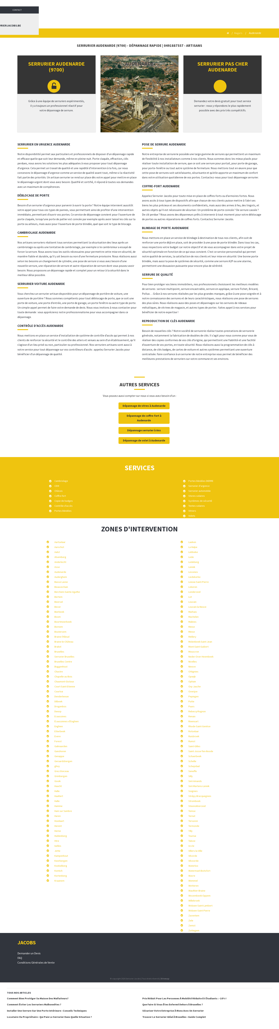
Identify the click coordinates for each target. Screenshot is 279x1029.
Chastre (58, 671)
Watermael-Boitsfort (199, 870)
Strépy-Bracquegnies (199, 796)
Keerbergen (60, 860)
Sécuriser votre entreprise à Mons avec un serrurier (173, 1010)
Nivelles (192, 661)
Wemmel (193, 880)
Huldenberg (60, 835)
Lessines (193, 572)
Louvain (192, 601)
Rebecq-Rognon (197, 711)
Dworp (57, 711)
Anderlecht (60, 562)
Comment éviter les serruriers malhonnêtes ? (34, 1004)
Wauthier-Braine (196, 890)
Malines (192, 621)
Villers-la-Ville (195, 850)
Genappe (59, 756)
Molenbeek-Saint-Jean (200, 641)
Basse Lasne (61, 582)
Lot (190, 596)
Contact (257, 3)
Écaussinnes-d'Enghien (66, 721)
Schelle (192, 761)
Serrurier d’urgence (199, 485)
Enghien (58, 726)
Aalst (57, 552)
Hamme (58, 806)
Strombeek (194, 801)
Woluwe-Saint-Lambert (200, 905)
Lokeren (192, 586)
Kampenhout (61, 855)
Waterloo (193, 865)
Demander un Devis (29, 953)
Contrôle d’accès (63, 505)
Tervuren (193, 821)
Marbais (192, 611)
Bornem (58, 626)
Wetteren (193, 885)
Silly (190, 776)
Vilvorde (192, 855)
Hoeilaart (59, 821)
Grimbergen (60, 776)
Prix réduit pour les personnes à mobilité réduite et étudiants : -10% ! (184, 998)
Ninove (192, 666)
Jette (57, 850)
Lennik (191, 567)
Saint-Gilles (194, 746)
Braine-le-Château (63, 641)
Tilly (190, 830)
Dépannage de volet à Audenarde (144, 440)
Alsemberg (60, 557)
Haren (57, 816)
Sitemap (165, 978)
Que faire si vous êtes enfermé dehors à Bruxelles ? (172, 1004)
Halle (57, 791)
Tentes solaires (196, 505)
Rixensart (193, 721)
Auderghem (60, 577)
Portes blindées (63, 510)
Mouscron (193, 651)
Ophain (192, 681)
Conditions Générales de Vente (36, 962)
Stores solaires (196, 495)
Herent (58, 826)
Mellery (192, 636)
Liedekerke (194, 577)
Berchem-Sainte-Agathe (67, 591)
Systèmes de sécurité (200, 500)
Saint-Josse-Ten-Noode (200, 751)
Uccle (191, 845)
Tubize (191, 840)
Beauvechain (61, 586)
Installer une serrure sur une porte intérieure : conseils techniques (47, 1010)
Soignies (193, 791)
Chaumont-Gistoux (64, 681)
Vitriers (192, 510)
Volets (191, 515)
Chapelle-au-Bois (63, 676)
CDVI (56, 485)
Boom (57, 616)
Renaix (191, 716)
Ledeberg (193, 562)
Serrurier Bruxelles (64, 656)
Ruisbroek (193, 736)
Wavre (191, 875)
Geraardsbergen (63, 761)
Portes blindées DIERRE (200, 480)
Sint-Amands (195, 781)
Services (174, 18)
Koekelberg (60, 865)
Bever (57, 606)
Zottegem (193, 930)
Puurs (191, 706)
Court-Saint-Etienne (64, 686)
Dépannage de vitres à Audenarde (144, 405)
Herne (57, 830)
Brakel (57, 646)
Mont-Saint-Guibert (198, 646)
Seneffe (192, 771)
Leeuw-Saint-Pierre (198, 582)
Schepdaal (194, 766)
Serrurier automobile (199, 490)
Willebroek (194, 900)
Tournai (192, 835)
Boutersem (60, 631)
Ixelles (57, 845)
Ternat (191, 816)
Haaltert (58, 796)
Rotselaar (193, 731)
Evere (57, 736)
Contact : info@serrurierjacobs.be (235, 18)
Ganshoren (60, 751)
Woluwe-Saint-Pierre (199, 910)
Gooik (57, 781)
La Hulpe (192, 547)
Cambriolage (61, 480)
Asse (57, 567)
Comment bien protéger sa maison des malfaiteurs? (38, 998)
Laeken (192, 542)
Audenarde (60, 572)
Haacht (58, 786)
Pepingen (193, 696)
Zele (190, 920)
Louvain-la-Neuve (197, 606)
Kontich (58, 870)
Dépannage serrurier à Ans (144, 430)
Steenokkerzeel (197, 806)
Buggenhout (60, 666)
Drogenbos (60, 706)
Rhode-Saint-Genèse (199, 726)
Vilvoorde (193, 860)
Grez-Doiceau (61, 771)
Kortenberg (60, 875)
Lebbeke (193, 552)
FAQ (19, 958)
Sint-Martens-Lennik (198, 786)
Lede (191, 557)
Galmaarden (60, 746)
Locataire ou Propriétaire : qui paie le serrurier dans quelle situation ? (49, 1017)
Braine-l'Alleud (61, 636)
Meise (191, 626)
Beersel (58, 601)
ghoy (57, 766)
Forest (58, 741)
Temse (192, 811)
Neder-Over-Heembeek (201, 656)
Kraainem (59, 880)
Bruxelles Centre (63, 661)
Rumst (191, 741)
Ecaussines (60, 716)
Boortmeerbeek (63, 621)
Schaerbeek (194, 756)
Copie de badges (63, 500)
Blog (195, 18)
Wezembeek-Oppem (199, 895)
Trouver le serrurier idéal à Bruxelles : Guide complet (174, 1017)
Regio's (237, 33)
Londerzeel (194, 591)
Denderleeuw (61, 696)
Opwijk (192, 676)
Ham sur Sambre (63, 811)
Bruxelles (59, 651)
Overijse (193, 691)
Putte (191, 701)
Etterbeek (59, 731)
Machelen (193, 616)
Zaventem (193, 915)
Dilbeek (58, 701)
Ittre (56, 840)
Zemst (191, 925)
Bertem (58, 596)
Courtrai (58, 691)
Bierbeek (59, 611)
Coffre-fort (60, 495)
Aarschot (59, 547)
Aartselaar (59, 542)
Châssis (58, 490)
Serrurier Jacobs (148, 18)
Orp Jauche (194, 686)
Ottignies (193, 671)
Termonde (193, 826)
